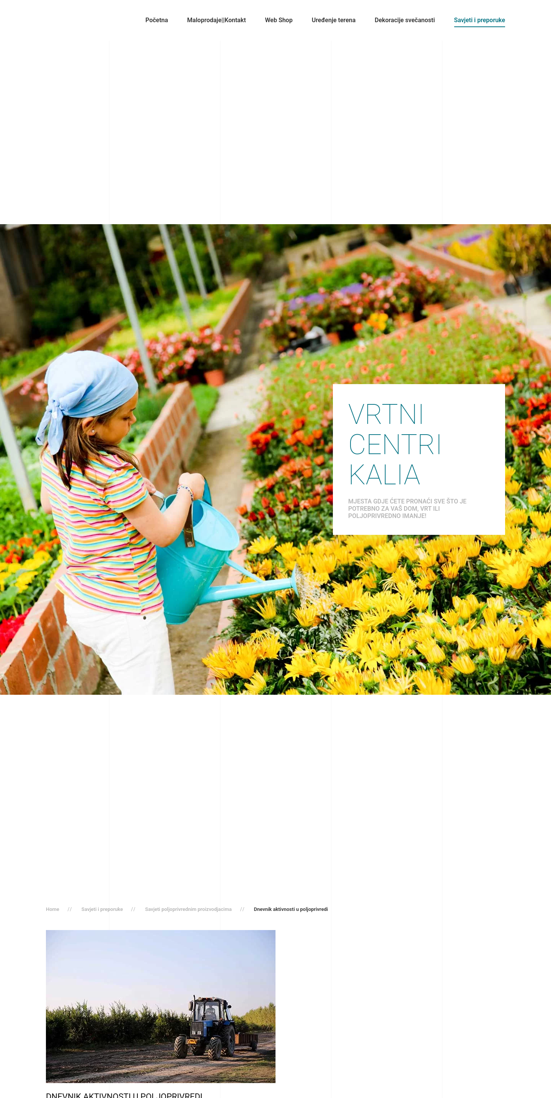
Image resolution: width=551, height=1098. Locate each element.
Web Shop (279, 20)
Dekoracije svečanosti (405, 20)
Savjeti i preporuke (479, 20)
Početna (156, 20)
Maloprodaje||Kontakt (216, 20)
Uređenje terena (334, 20)
